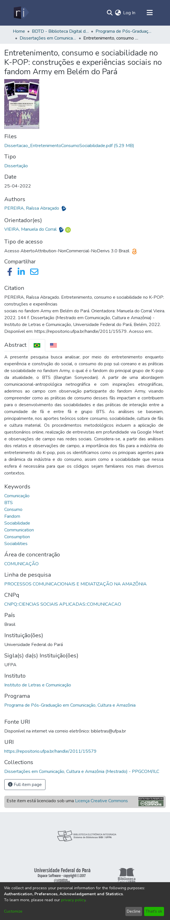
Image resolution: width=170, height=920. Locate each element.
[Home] (21, 13)
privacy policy (73, 900)
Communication (19, 530)
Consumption (17, 537)
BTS (8, 503)
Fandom (12, 516)
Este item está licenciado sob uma (67, 801)
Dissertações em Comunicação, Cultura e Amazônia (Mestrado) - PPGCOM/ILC (48, 38)
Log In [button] (129, 13)
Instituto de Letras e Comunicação (37, 685)
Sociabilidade (17, 523)
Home (19, 31)
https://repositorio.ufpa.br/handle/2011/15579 (50, 751)
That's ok (154, 911)
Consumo (13, 509)
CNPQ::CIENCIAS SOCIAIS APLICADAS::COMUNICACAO (62, 604)
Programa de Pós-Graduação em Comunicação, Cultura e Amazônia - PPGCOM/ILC (124, 31)
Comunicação (17, 496)
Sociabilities (16, 544)
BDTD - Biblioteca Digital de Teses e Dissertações (60, 31)
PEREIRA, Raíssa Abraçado (32, 208)
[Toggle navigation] (149, 12)
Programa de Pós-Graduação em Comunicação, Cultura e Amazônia (70, 705)
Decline (133, 911)
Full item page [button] (25, 784)
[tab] (37, 345)
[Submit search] (109, 12)
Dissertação (16, 166)
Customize (13, 911)
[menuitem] (117, 12)
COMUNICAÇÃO (21, 564)
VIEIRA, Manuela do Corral (31, 229)
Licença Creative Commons (101, 801)
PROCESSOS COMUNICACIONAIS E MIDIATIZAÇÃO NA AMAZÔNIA (75, 584)
